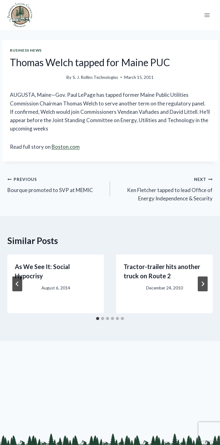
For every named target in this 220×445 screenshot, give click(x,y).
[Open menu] (207, 15)
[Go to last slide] (17, 283)
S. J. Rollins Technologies (95, 77)
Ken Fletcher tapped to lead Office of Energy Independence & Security (164, 188)
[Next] (203, 283)
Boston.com (66, 146)
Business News (26, 50)
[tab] (97, 318)
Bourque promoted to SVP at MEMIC (56, 184)
